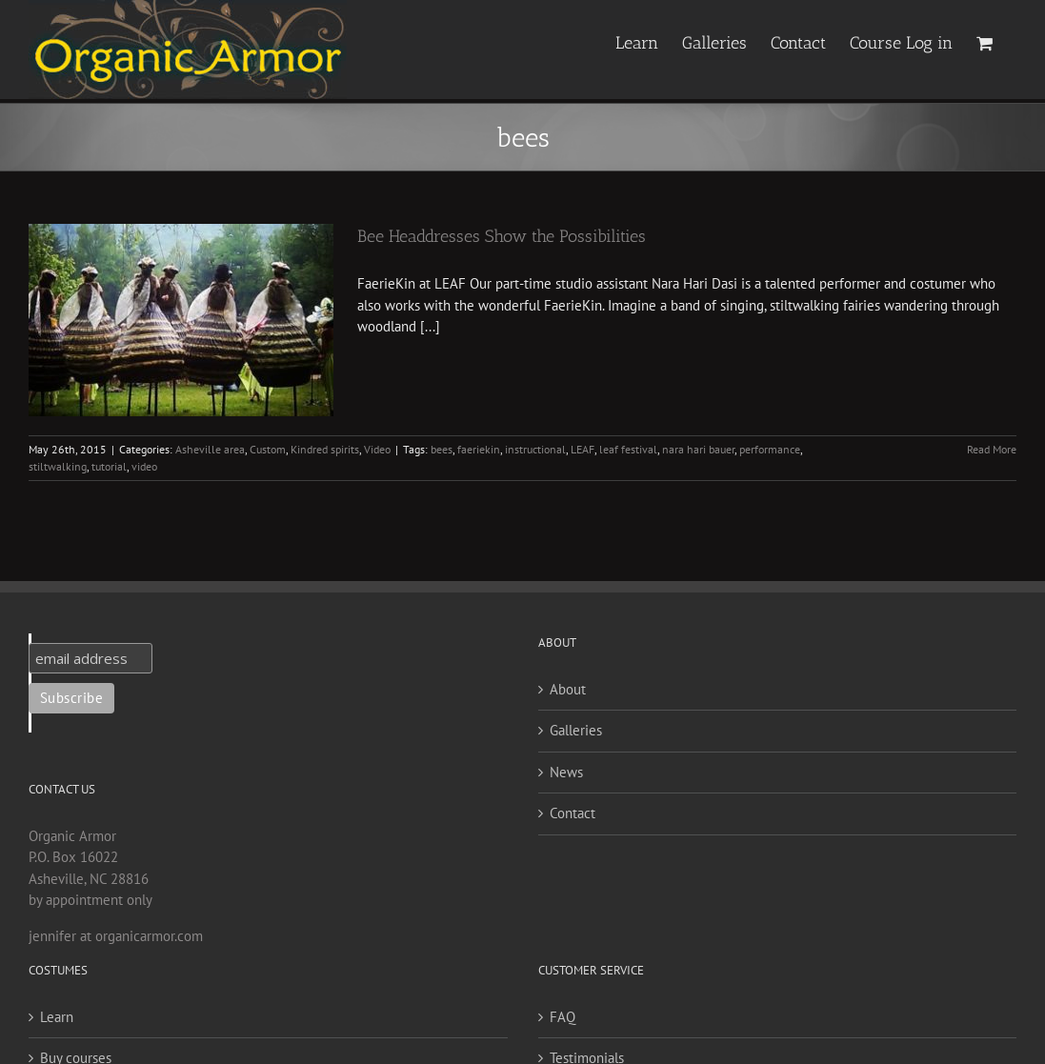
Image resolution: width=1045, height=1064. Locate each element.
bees (441, 449)
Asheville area (210, 449)
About (568, 689)
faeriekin (478, 449)
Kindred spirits (325, 449)
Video (377, 449)
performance (769, 449)
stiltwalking (58, 466)
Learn (56, 1017)
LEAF (582, 449)
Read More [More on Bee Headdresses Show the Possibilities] (991, 449)
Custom (268, 449)
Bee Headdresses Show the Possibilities (501, 236)
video (144, 466)
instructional (535, 449)
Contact (572, 813)
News (566, 772)
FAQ (562, 1017)
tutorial (109, 466)
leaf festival (628, 449)
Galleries (576, 730)
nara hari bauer (698, 449)
